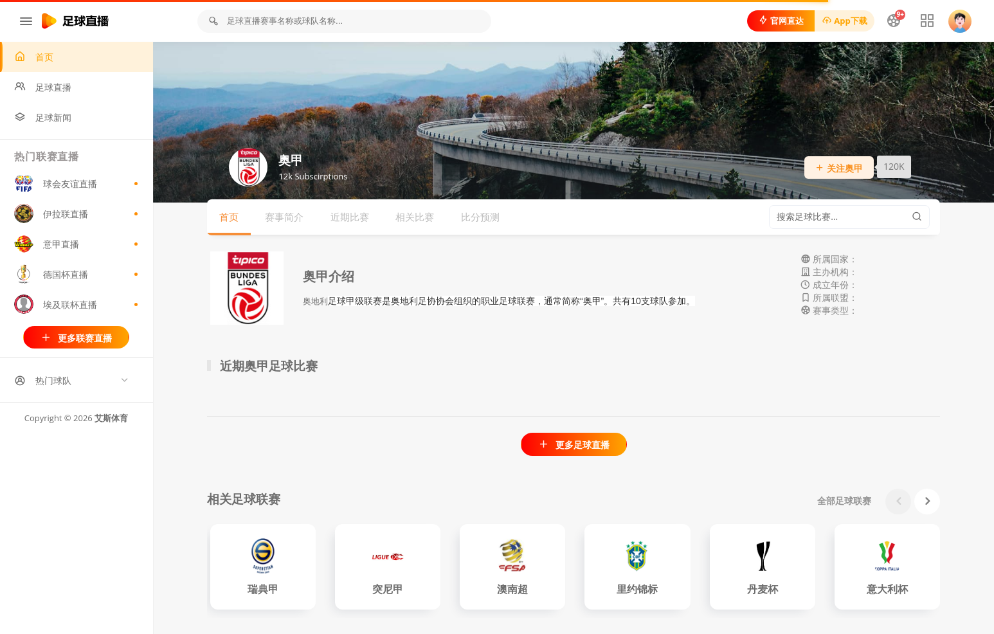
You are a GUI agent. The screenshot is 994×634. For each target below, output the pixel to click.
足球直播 (44, 87)
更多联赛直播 (77, 338)
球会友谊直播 (77, 184)
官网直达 (780, 20)
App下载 (844, 20)
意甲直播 (77, 244)
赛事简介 (285, 216)
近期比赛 (350, 216)
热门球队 (44, 381)
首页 (35, 57)
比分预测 (481, 216)
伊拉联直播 (77, 214)
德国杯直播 (77, 274)
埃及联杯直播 (77, 304)
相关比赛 (415, 216)
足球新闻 (44, 117)
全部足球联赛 (845, 500)
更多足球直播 (574, 445)
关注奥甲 (839, 168)
